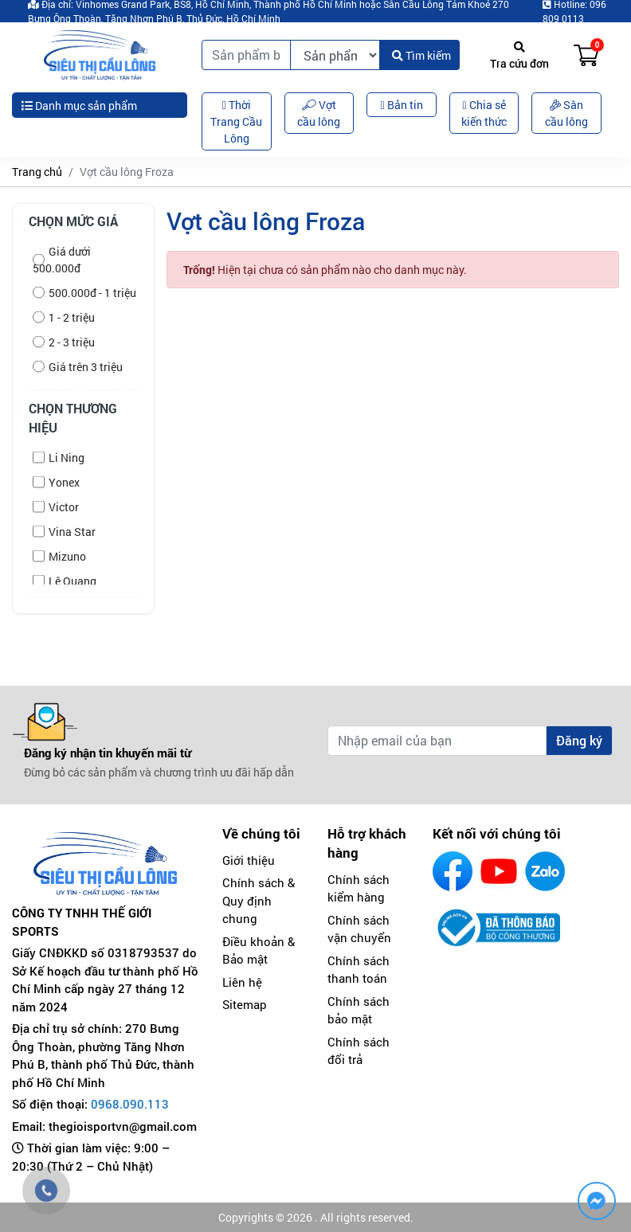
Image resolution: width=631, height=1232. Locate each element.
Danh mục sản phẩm (79, 105)
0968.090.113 (130, 1104)
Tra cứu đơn (519, 56)
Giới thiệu (248, 860)
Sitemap (244, 1004)
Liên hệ (242, 982)
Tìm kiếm (421, 55)
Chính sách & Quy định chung (258, 900)
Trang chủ (37, 171)
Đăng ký (579, 740)
